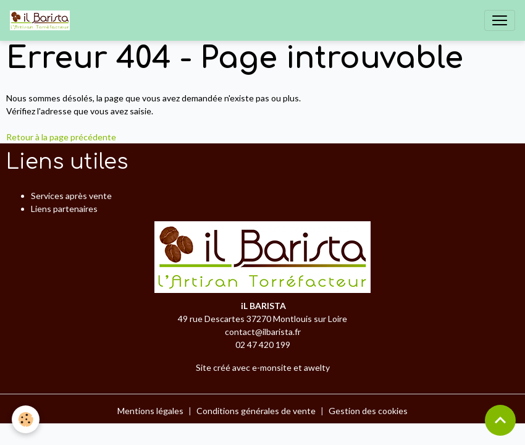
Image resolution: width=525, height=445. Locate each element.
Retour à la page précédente (61, 137)
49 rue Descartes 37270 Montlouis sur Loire (262, 318)
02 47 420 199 (262, 344)
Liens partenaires (64, 208)
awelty (317, 367)
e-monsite (272, 367)
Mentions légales (150, 410)
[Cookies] (26, 419)
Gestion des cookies (368, 410)
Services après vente (71, 195)
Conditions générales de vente (256, 410)
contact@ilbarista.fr (263, 331)
